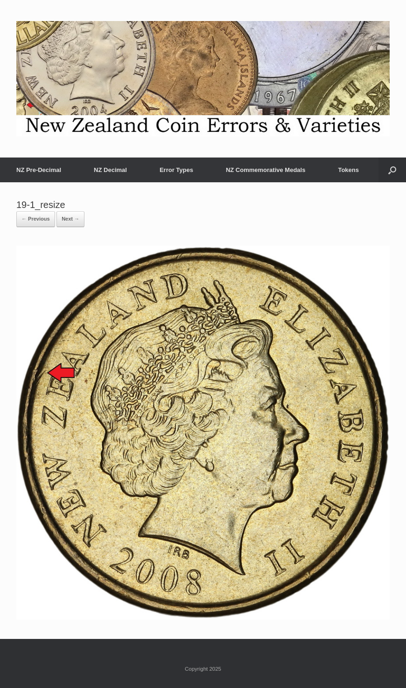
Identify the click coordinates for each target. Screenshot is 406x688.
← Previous (35, 219)
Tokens (348, 169)
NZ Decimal (110, 169)
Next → (70, 219)
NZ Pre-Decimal (38, 169)
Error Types (176, 169)
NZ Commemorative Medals (266, 169)
